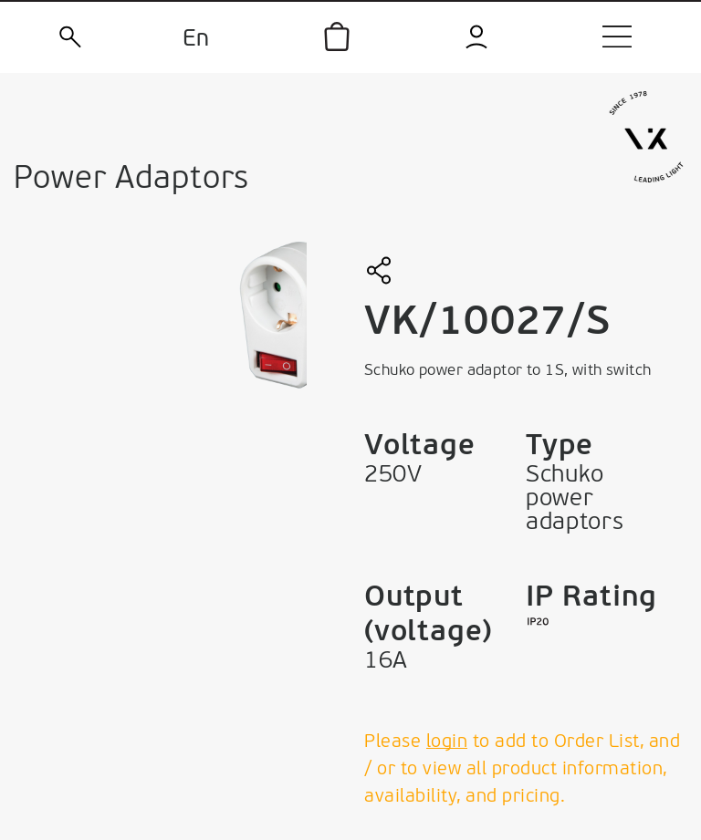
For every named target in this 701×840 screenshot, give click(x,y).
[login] (477, 37)
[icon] (336, 36)
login (447, 742)
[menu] (617, 36)
